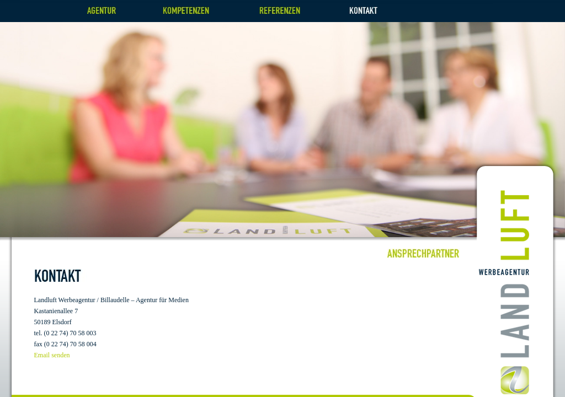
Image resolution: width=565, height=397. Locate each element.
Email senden (52, 355)
